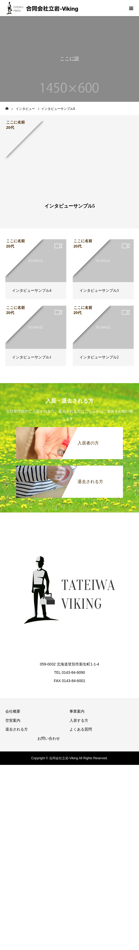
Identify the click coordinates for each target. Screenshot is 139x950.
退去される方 (16, 729)
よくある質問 (81, 729)
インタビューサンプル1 (31, 357)
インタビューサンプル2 (99, 357)
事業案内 (77, 711)
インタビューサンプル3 (99, 291)
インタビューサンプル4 (31, 291)
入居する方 (79, 720)
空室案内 (12, 720)
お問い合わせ (48, 738)
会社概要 (12, 711)
